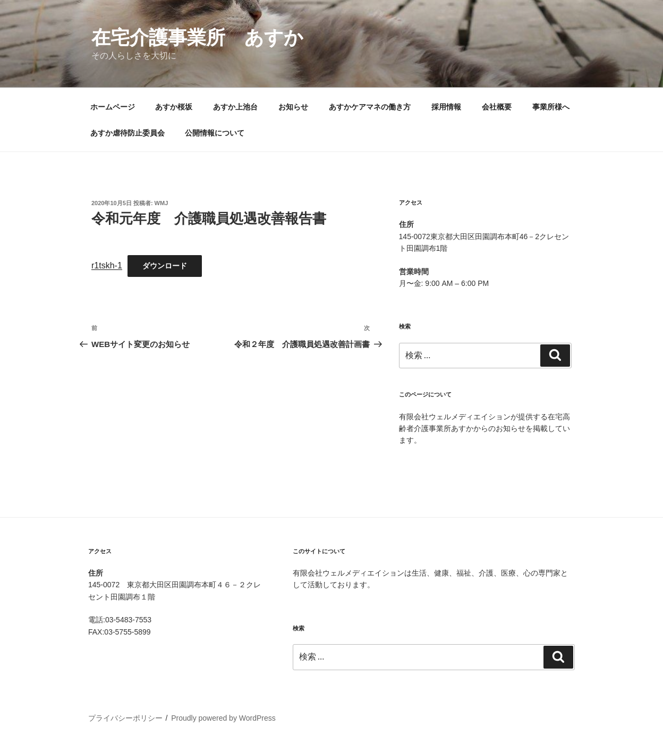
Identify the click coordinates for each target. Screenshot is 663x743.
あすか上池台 (235, 107)
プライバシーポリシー (125, 718)
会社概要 (497, 107)
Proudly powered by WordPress (223, 718)
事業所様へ (551, 107)
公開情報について (214, 133)
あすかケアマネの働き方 (370, 107)
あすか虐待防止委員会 (127, 133)
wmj (161, 203)
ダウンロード (164, 265)
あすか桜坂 (173, 107)
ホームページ (112, 107)
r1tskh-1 (106, 265)
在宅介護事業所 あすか (197, 37)
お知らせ (293, 107)
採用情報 (446, 107)
